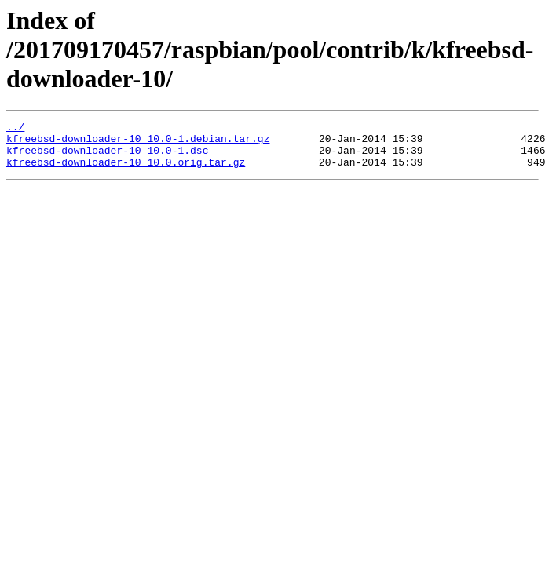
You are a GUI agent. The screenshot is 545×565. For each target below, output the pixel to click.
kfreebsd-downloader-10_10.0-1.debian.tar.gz (137, 143)
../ (15, 129)
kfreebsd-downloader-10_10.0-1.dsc (107, 157)
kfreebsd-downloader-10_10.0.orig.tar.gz (125, 171)
